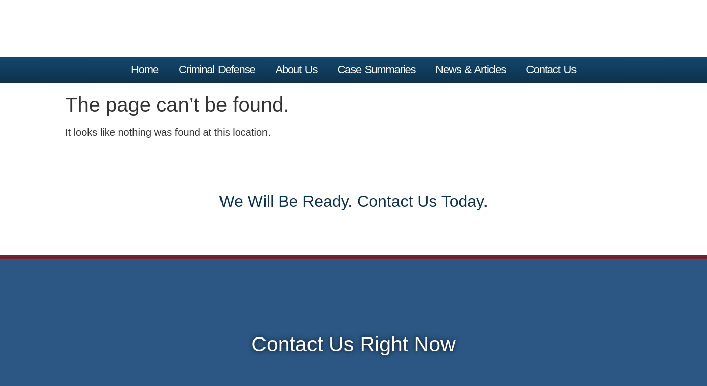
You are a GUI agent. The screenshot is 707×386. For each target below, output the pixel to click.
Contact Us (551, 69)
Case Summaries (376, 69)
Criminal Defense (217, 69)
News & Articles (470, 69)
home (144, 69)
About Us (296, 69)
